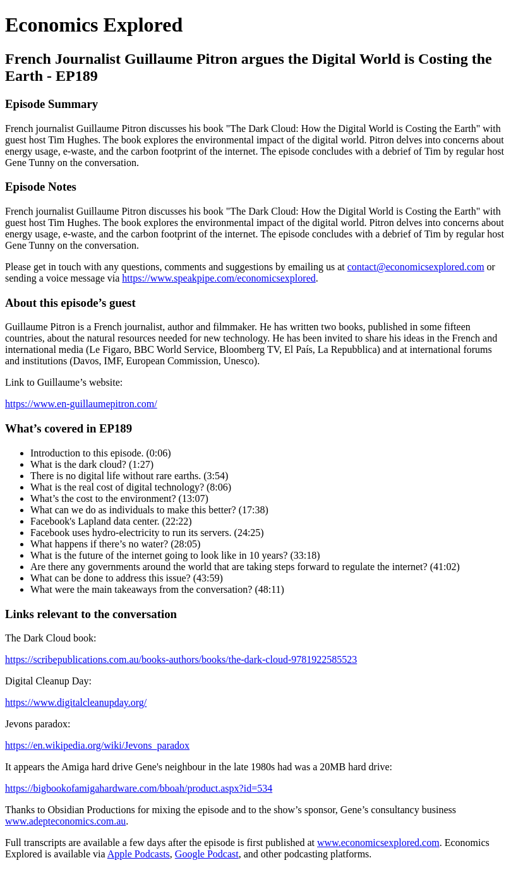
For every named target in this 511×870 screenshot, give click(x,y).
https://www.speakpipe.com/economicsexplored (218, 278)
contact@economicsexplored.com (415, 266)
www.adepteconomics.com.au (65, 821)
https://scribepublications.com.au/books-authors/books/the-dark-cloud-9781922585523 (181, 659)
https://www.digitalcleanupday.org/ (76, 702)
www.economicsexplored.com (378, 842)
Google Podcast (207, 854)
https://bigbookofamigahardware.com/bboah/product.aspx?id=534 (138, 788)
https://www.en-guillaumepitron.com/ (81, 403)
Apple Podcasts (138, 854)
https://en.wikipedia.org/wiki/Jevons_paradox (97, 745)
